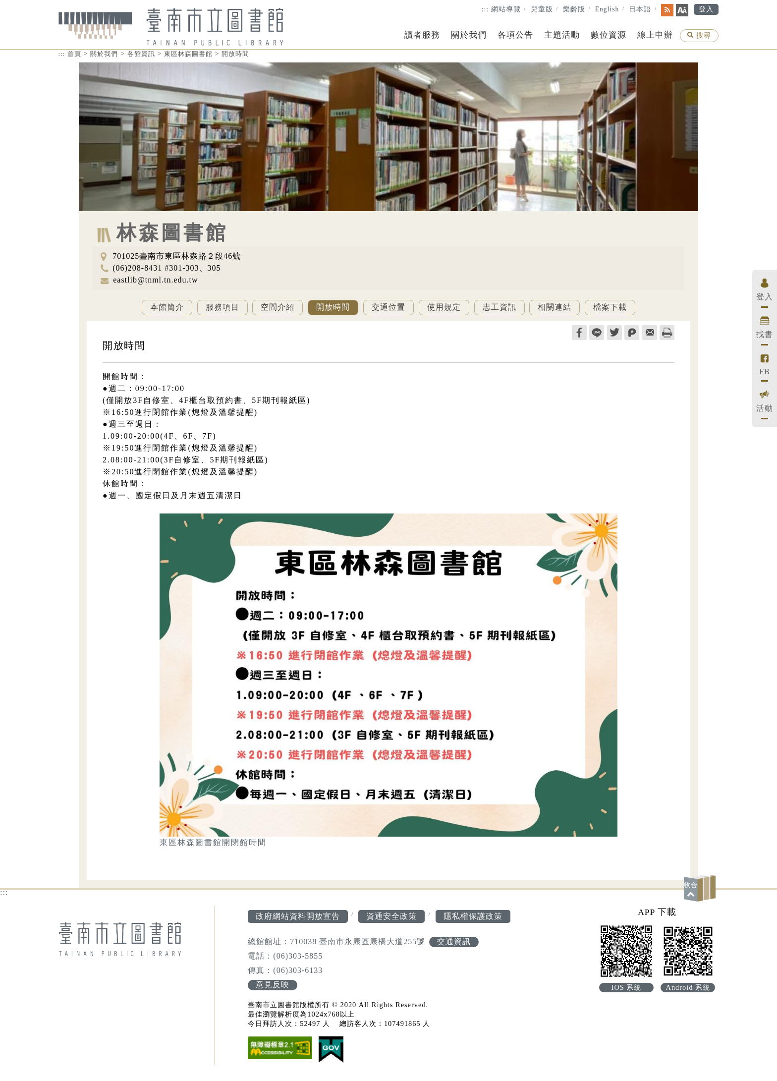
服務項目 (222, 307)
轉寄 (649, 332)
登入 (706, 9)
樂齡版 (574, 9)
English (607, 9)
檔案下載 (610, 307)
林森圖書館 (172, 233)
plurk (631, 332)
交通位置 (388, 307)
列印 (667, 332)
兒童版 (542, 9)
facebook (579, 332)
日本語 (640, 9)
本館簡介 (167, 307)
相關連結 (554, 307)
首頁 (74, 53)
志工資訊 (499, 307)
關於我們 (469, 35)
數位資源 (608, 35)
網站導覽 (506, 9)
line (596, 332)
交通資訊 (454, 941)
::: (485, 9)
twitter (614, 332)
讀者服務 (422, 35)
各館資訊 (141, 53)
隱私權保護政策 (473, 916)
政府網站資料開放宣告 (298, 916)
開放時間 (235, 53)
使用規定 (444, 307)
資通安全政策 (391, 916)
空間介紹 (277, 307)
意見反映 (272, 984)
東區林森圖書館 (188, 53)
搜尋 (699, 36)
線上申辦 (655, 35)
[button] (701, 888)
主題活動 (562, 35)
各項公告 (515, 35)
